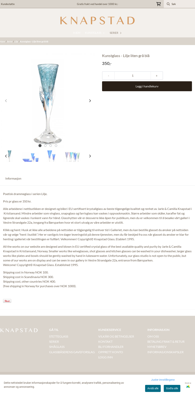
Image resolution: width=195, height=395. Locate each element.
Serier (10, 41)
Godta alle (172, 388)
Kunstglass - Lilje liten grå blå (34, 41)
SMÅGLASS (57, 346)
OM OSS (153, 336)
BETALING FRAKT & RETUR (166, 341)
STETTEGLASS (58, 336)
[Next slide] (90, 101)
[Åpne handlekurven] (158, 4)
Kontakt (105, 341)
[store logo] (97, 20)
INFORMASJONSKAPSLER (165, 352)
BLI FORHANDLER (110, 346)
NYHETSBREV (156, 346)
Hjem (3, 41)
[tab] (40, 145)
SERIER (54, 341)
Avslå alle (152, 388)
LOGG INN (105, 357)
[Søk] (179, 4)
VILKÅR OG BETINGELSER (116, 336)
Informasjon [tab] (13, 178)
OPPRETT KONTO (110, 352)
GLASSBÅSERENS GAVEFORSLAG (72, 352)
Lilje (16, 41)
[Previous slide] (6, 101)
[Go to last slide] (6, 156)
